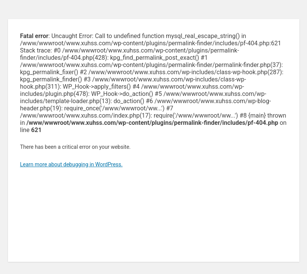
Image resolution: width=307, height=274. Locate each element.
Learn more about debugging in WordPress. (71, 164)
